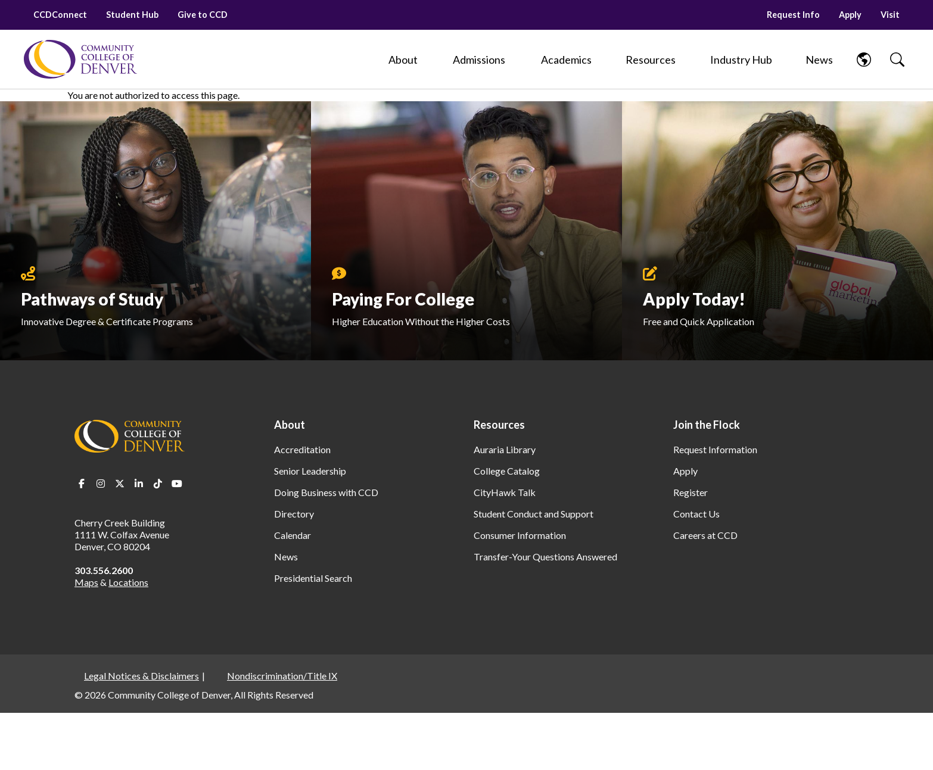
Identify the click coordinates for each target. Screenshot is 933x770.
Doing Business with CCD (326, 492)
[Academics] (566, 59)
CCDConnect (60, 15)
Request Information (715, 449)
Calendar (292, 535)
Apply (850, 15)
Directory (294, 513)
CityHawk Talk (505, 492)
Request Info (793, 15)
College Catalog (507, 470)
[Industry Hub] (741, 59)
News (286, 556)
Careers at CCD (705, 535)
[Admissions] (479, 59)
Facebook (81, 483)
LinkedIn (139, 483)
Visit (890, 15)
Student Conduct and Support (533, 513)
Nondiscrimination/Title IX (282, 675)
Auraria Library (505, 449)
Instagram (101, 483)
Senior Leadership (310, 470)
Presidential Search (313, 578)
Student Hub (132, 15)
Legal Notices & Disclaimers (141, 675)
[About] (402, 59)
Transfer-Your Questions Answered (545, 556)
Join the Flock (706, 424)
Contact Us (696, 513)
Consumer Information (520, 535)
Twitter (120, 483)
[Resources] (650, 59)
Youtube (177, 483)
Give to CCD (203, 15)
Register (690, 492)
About (289, 424)
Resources (499, 424)
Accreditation (302, 449)
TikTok (158, 483)
